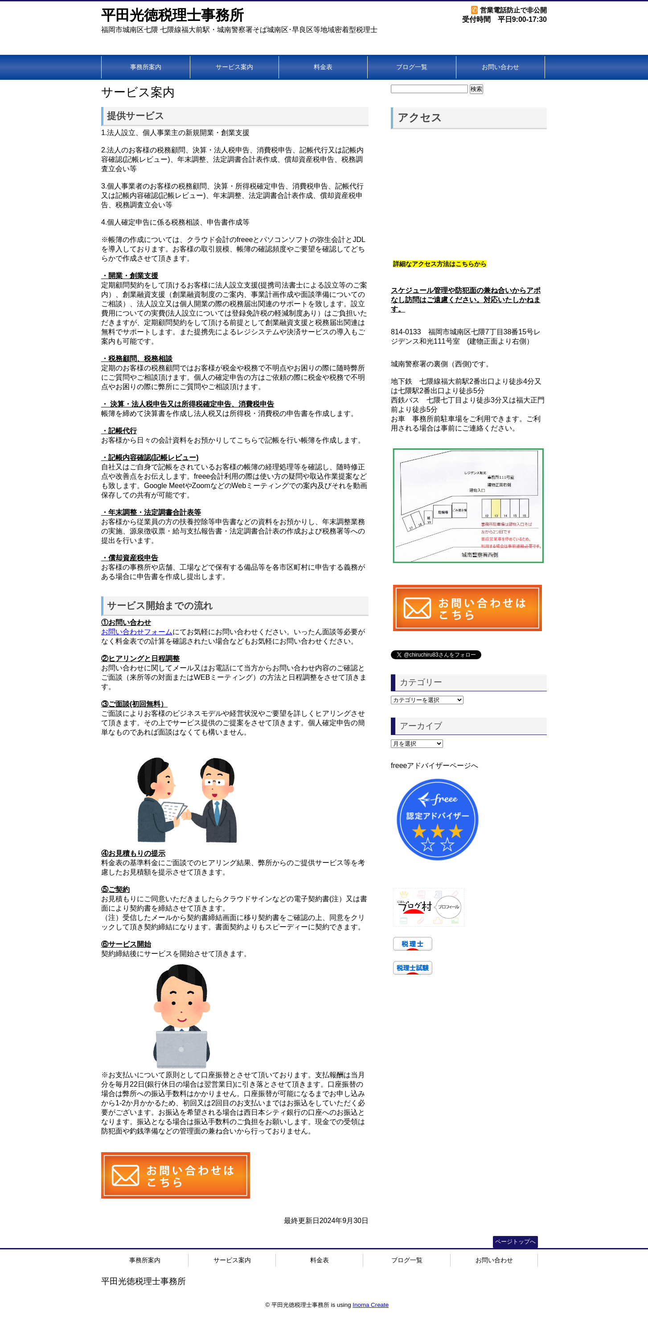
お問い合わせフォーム (136, 632)
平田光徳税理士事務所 (172, 15)
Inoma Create (371, 1305)
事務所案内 (145, 66)
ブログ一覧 (411, 66)
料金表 (323, 66)
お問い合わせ (500, 66)
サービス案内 (234, 66)
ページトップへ (515, 1241)
